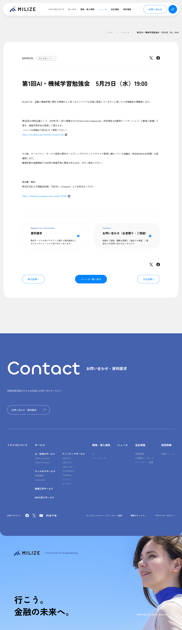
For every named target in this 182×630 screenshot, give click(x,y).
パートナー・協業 (144, 462)
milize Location (42, 458)
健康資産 (39, 475)
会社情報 (115, 9)
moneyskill (40, 479)
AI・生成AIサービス (45, 453)
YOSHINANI (68, 471)
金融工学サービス (44, 488)
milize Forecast (42, 462)
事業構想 (139, 453)
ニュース (103, 9)
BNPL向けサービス (44, 497)
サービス (72, 9)
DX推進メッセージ (144, 458)
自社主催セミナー (46, 58)
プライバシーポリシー (165, 515)
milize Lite (67, 466)
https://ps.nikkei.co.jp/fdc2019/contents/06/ (43, 134)
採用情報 (127, 9)
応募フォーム (168, 453)
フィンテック (99, 458)
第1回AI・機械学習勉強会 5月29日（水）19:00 (157, 32)
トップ (110, 32)
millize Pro (67, 462)
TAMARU (66, 475)
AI (93, 453)
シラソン (66, 479)
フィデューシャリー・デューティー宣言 (104, 515)
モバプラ (66, 483)
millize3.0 (66, 458)
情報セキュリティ (138, 515)
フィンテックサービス (73, 453)
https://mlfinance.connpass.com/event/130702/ (45, 196)
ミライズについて (56, 9)
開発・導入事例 (87, 9)
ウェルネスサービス (45, 471)
